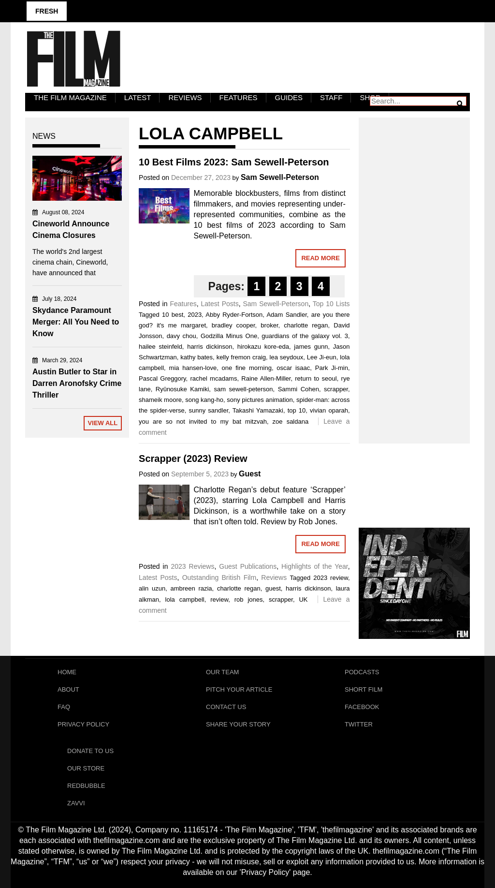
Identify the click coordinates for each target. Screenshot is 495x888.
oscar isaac (293, 367)
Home (67, 672)
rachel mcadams (213, 378)
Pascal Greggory (162, 378)
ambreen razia (191, 588)
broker (269, 325)
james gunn (311, 346)
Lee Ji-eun (321, 357)
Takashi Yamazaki (258, 410)
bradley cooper (233, 325)
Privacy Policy (83, 724)
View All (103, 423)
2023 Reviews (192, 566)
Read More (320, 258)
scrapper (336, 389)
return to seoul (315, 378)
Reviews (185, 97)
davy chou (181, 336)
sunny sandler (209, 410)
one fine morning (247, 367)
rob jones (248, 599)
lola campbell (184, 599)
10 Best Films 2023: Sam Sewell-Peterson (234, 162)
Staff (331, 97)
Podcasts (362, 672)
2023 (195, 314)
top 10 (297, 410)
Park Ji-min (331, 367)
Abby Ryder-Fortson (233, 314)
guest (273, 588)
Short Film (363, 689)
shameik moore (160, 399)
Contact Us (226, 706)
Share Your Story (238, 724)
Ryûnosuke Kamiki (182, 389)
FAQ (64, 706)
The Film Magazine (70, 97)
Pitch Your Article (239, 689)
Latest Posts (220, 304)
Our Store (85, 768)
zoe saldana (291, 421)
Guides (289, 97)
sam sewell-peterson (243, 389)
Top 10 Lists (331, 304)
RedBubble (86, 785)
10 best (172, 314)
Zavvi (76, 803)
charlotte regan (306, 325)
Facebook (362, 706)
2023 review (330, 577)
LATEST (137, 97)
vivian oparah (329, 410)
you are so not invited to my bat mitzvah (203, 421)
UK (303, 599)
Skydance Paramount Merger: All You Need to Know (75, 322)
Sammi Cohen (298, 389)
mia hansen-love (193, 367)
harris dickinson (209, 346)
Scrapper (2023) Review (193, 458)
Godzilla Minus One (229, 336)
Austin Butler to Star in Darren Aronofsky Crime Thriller (76, 383)
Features (238, 97)
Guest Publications (248, 566)
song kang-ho (204, 399)
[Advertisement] (414, 270)
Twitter (359, 724)
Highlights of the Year (314, 566)
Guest (250, 474)
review (219, 599)
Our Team (222, 672)
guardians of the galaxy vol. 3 (305, 336)
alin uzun (152, 588)
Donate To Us (90, 751)
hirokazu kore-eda (263, 346)
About (68, 689)
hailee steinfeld (160, 346)
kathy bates (196, 357)
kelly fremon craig (241, 357)
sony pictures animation (260, 399)
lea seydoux (287, 357)
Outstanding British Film (219, 577)
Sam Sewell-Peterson (280, 177)
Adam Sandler (286, 314)
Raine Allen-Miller (266, 378)
